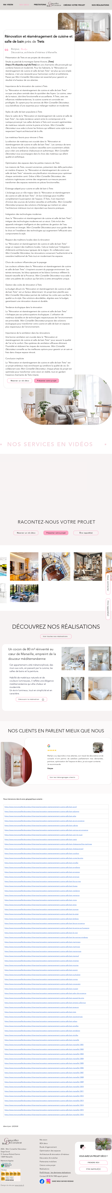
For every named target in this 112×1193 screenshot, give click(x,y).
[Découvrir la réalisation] (31, 699)
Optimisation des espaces (50, 1151)
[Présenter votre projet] (46, 380)
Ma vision (43, 1140)
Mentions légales (7, 1161)
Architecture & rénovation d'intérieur (54, 1154)
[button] (40, 4)
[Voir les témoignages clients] (63, 777)
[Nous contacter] (108, 584)
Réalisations (44, 1169)
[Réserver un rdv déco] (19, 380)
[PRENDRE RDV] (93, 1162)
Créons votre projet (47, 1165)
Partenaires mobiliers (48, 1161)
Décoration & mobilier (49, 1158)
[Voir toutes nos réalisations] (56, 636)
